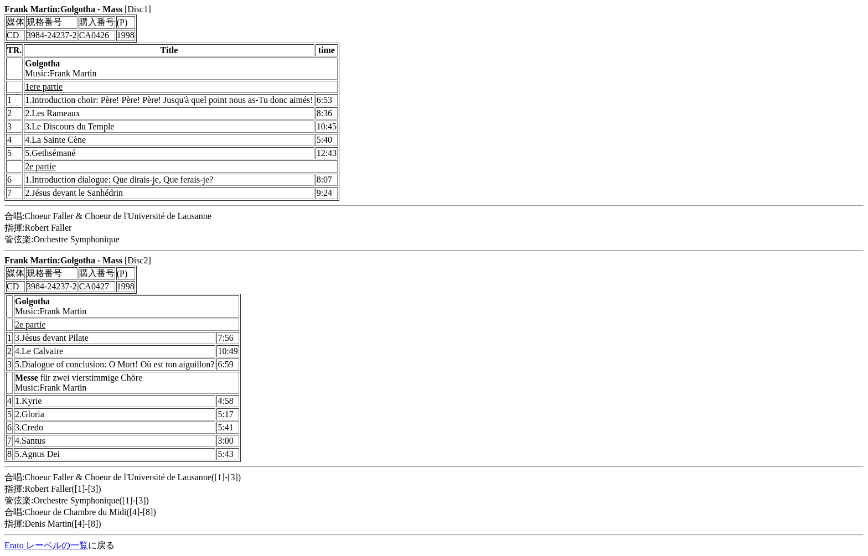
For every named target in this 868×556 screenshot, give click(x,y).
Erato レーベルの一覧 (46, 545)
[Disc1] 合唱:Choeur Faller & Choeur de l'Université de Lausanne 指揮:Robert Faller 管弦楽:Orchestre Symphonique (434, 134)
